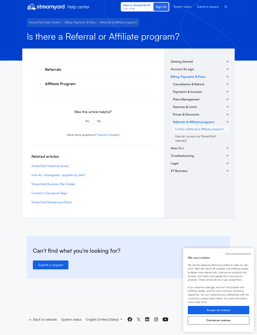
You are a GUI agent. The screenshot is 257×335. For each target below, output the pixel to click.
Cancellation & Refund (188, 84)
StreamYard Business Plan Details (53, 184)
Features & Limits (185, 107)
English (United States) (104, 319)
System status (182, 6)
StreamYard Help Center (44, 22)
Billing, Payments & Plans (80, 22)
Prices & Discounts (186, 114)
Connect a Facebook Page (49, 193)
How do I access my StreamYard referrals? (195, 138)
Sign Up (161, 6)
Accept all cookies (218, 310)
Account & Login (182, 69)
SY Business (179, 171)
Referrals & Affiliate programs (118, 22)
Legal (174, 163)
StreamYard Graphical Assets (50, 166)
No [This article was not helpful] (99, 121)
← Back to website (43, 319)
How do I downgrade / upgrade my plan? (58, 175)
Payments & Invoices (187, 92)
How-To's (177, 148)
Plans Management (186, 99)
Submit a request (208, 6)
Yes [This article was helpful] (87, 121)
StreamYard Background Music (51, 202)
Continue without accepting (238, 253)
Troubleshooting (182, 156)
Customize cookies (218, 320)
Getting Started (182, 61)
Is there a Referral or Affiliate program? (199, 129)
